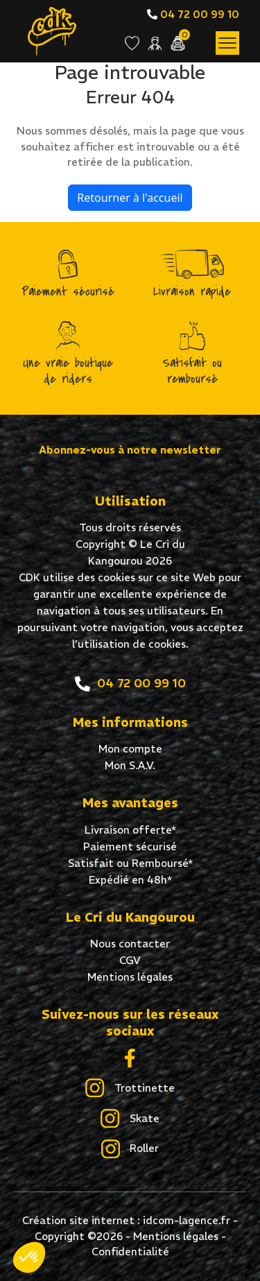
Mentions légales (130, 976)
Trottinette (129, 1089)
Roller (130, 1149)
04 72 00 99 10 (193, 14)
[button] (29, 1257)
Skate (130, 1119)
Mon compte (130, 748)
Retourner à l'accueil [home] (129, 197)
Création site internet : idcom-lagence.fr (126, 1220)
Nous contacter (130, 943)
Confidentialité (130, 1251)
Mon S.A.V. (130, 765)
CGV (130, 960)
